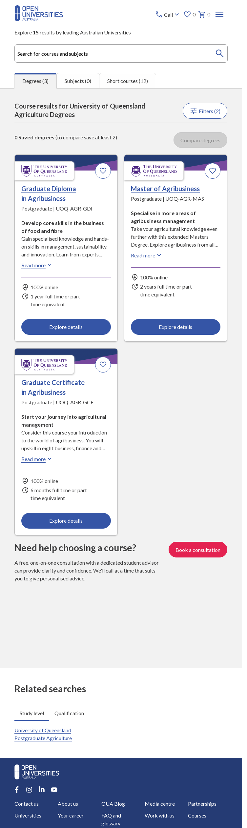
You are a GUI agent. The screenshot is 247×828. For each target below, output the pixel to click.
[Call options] (168, 14)
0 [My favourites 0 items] (190, 14)
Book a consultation (198, 550)
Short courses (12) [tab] (127, 81)
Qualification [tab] (69, 713)
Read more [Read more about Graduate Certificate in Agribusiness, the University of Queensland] (37, 459)
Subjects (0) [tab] (78, 81)
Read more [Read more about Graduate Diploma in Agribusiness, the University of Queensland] (37, 265)
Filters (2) (205, 111)
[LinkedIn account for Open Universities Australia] (41, 789)
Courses (197, 815)
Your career (71, 815)
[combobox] (120, 53)
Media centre (160, 803)
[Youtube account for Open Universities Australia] (54, 789)
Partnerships (202, 803)
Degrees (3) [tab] (35, 81)
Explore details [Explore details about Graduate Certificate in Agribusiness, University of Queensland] (66, 520)
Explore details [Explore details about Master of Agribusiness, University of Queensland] (176, 327)
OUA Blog (113, 803)
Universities (27, 815)
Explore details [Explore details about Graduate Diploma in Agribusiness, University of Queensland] (66, 327)
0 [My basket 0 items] (204, 14)
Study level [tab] (32, 713)
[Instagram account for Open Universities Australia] (29, 789)
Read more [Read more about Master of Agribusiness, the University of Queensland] (147, 255)
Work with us (160, 815)
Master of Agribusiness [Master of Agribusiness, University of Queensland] (165, 188)
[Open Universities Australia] (38, 19)
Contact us (26, 803)
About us (68, 803)
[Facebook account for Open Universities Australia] (16, 789)
